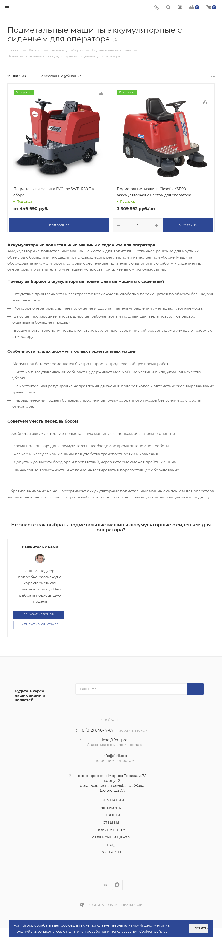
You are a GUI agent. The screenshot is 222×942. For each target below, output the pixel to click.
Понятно (201, 928)
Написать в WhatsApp (38, 624)
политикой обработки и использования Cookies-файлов (117, 931)
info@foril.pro (114, 755)
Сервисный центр (111, 837)
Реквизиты (111, 807)
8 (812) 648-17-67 (98, 730)
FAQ (111, 845)
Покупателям (111, 830)
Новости (111, 815)
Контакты (111, 852)
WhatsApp (117, 884)
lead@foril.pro (114, 739)
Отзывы (111, 822)
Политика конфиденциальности (115, 904)
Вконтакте (105, 884)
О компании (111, 800)
